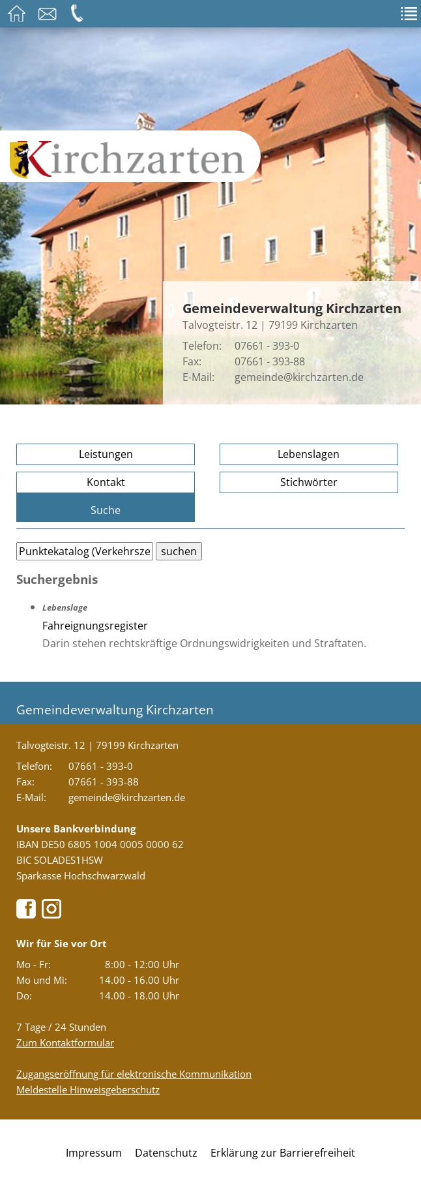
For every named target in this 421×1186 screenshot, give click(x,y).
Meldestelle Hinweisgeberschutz (88, 1089)
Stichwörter (309, 482)
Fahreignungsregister (95, 625)
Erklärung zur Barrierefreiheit (282, 1153)
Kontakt (106, 482)
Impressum (94, 1153)
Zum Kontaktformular (65, 1042)
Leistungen (106, 454)
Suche (106, 510)
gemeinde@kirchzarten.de (299, 377)
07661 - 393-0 (267, 346)
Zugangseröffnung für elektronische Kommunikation (134, 1073)
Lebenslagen (309, 454)
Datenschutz (166, 1153)
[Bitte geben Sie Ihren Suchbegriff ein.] (84, 551)
